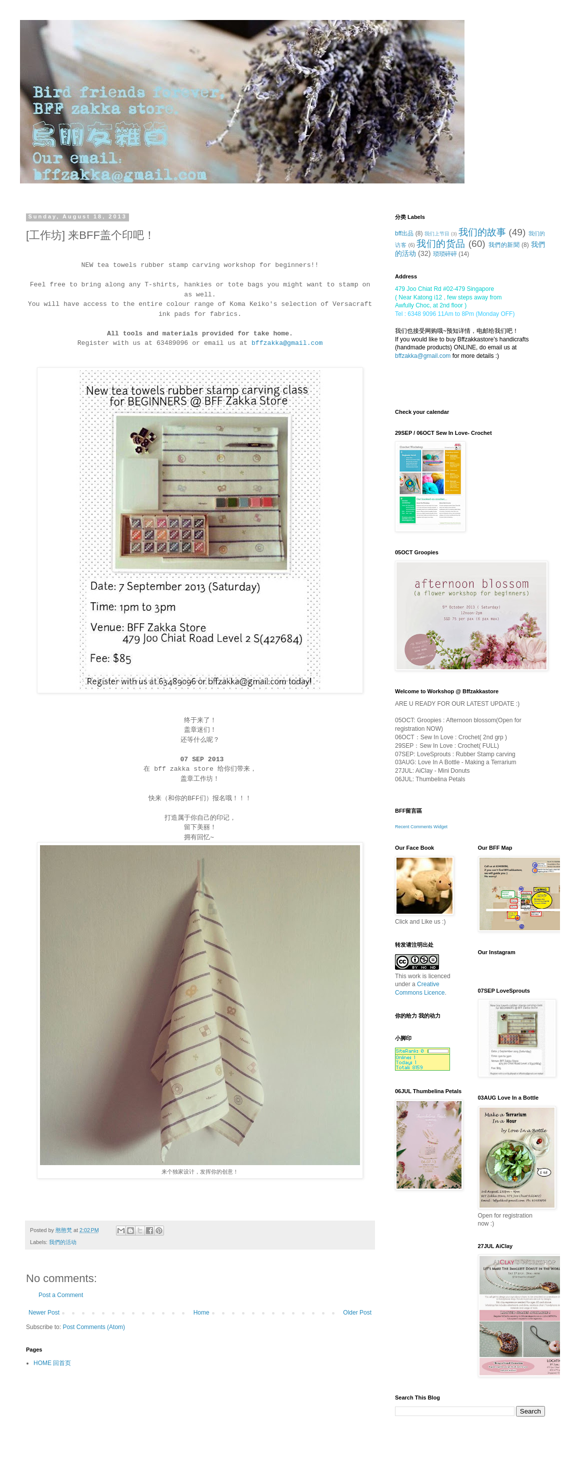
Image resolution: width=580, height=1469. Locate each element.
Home (202, 1312)
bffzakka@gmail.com (422, 355)
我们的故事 (482, 232)
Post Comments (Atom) (93, 1327)
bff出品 (404, 233)
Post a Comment (60, 1295)
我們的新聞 (504, 244)
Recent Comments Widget (421, 826)
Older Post (357, 1312)
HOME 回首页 (52, 1363)
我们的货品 (441, 243)
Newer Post (44, 1312)
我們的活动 (62, 1242)
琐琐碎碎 (445, 253)
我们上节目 (437, 233)
